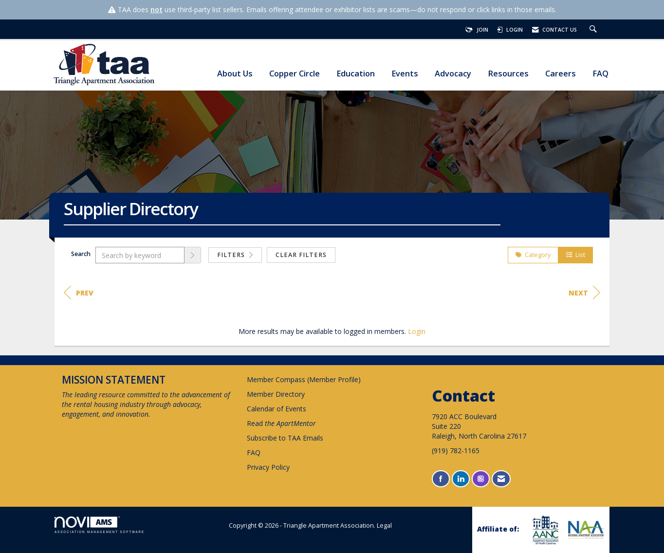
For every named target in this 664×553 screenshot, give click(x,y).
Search (81, 254)
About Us (235, 74)
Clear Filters (301, 255)
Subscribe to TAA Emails (285, 437)
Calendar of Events (276, 408)
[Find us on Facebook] (441, 478)
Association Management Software (100, 525)
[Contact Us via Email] (501, 478)
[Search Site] (594, 29)
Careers (560, 74)
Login (416, 331)
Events (404, 74)
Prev (78, 292)
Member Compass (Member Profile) (304, 379)
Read (281, 423)
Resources (508, 74)
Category (533, 255)
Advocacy (453, 74)
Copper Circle (294, 74)
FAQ (600, 74)
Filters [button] (235, 255)
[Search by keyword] (139, 255)
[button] (192, 255)
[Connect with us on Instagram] (481, 478)
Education (355, 74)
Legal (384, 525)
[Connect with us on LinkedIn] (461, 478)
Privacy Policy (268, 467)
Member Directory (276, 394)
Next (584, 292)
